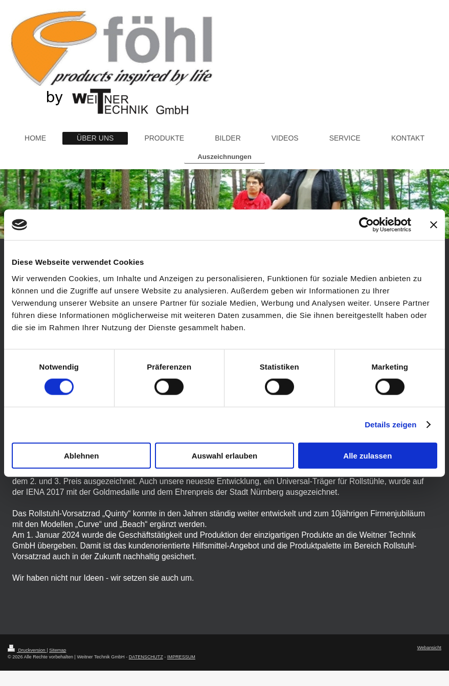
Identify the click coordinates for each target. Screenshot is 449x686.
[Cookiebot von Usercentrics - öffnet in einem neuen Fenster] (366, 225)
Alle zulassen (367, 455)
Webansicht (429, 647)
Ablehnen (81, 455)
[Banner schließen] (433, 224)
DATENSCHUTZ (146, 656)
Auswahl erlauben (224, 455)
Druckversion (27, 650)
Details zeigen (390, 424)
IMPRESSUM (181, 656)
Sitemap (57, 650)
